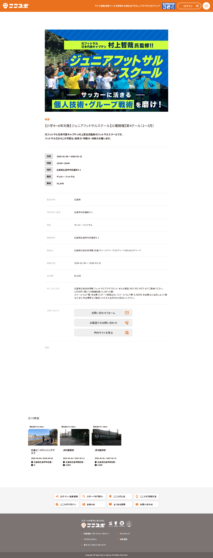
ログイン (188, 6)
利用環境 (123, 539)
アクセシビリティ (90, 539)
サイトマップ (125, 533)
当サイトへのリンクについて (95, 545)
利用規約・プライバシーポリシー (96, 533)
